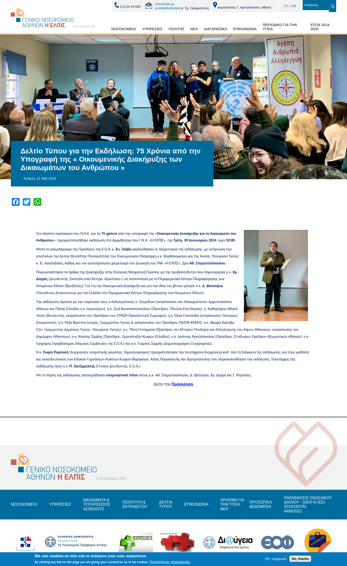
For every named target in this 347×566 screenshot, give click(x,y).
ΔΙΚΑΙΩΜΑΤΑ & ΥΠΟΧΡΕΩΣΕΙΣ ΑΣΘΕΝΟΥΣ (97, 504)
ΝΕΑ (194, 29)
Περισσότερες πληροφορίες (169, 563)
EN (286, 6)
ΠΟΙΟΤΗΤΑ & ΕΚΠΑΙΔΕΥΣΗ (134, 504)
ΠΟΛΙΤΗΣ (176, 29)
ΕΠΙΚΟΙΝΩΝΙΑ (244, 29)
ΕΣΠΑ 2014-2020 (320, 27)
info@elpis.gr (164, 4)
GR (293, 6)
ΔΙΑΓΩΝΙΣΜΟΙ (215, 29)
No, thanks (300, 559)
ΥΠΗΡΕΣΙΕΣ (152, 29)
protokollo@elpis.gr (169, 8)
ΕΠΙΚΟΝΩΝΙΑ (196, 504)
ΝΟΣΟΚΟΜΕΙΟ (123, 29)
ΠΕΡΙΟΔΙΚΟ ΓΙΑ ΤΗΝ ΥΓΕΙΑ (280, 27)
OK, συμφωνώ (276, 559)
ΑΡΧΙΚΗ (102, 29)
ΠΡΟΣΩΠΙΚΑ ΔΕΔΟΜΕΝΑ (260, 504)
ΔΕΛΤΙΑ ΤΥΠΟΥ (165, 504)
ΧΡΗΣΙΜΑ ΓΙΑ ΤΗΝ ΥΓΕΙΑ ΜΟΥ (232, 504)
